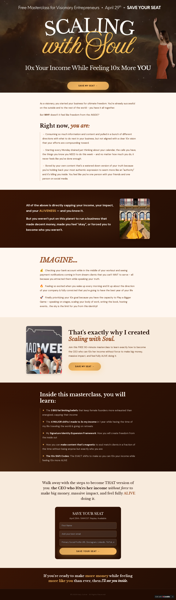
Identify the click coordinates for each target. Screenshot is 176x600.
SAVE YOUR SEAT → (88, 551)
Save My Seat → (88, 85)
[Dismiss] (172, 596)
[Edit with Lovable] (162, 596)
